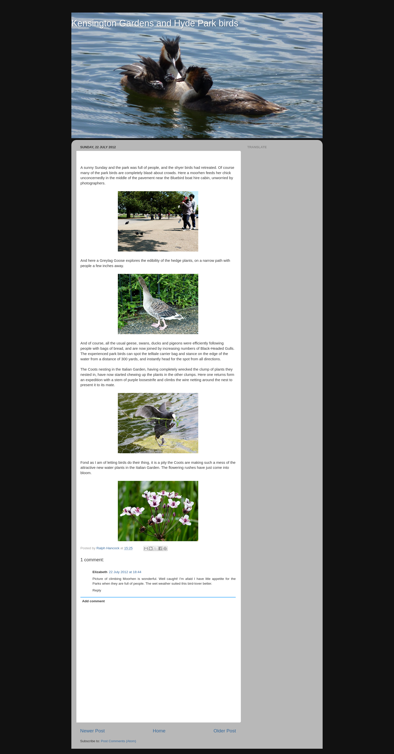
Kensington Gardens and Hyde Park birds (154, 23)
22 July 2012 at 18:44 (125, 572)
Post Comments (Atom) (118, 741)
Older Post (225, 730)
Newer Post (92, 730)
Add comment (93, 601)
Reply (96, 590)
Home (159, 730)
